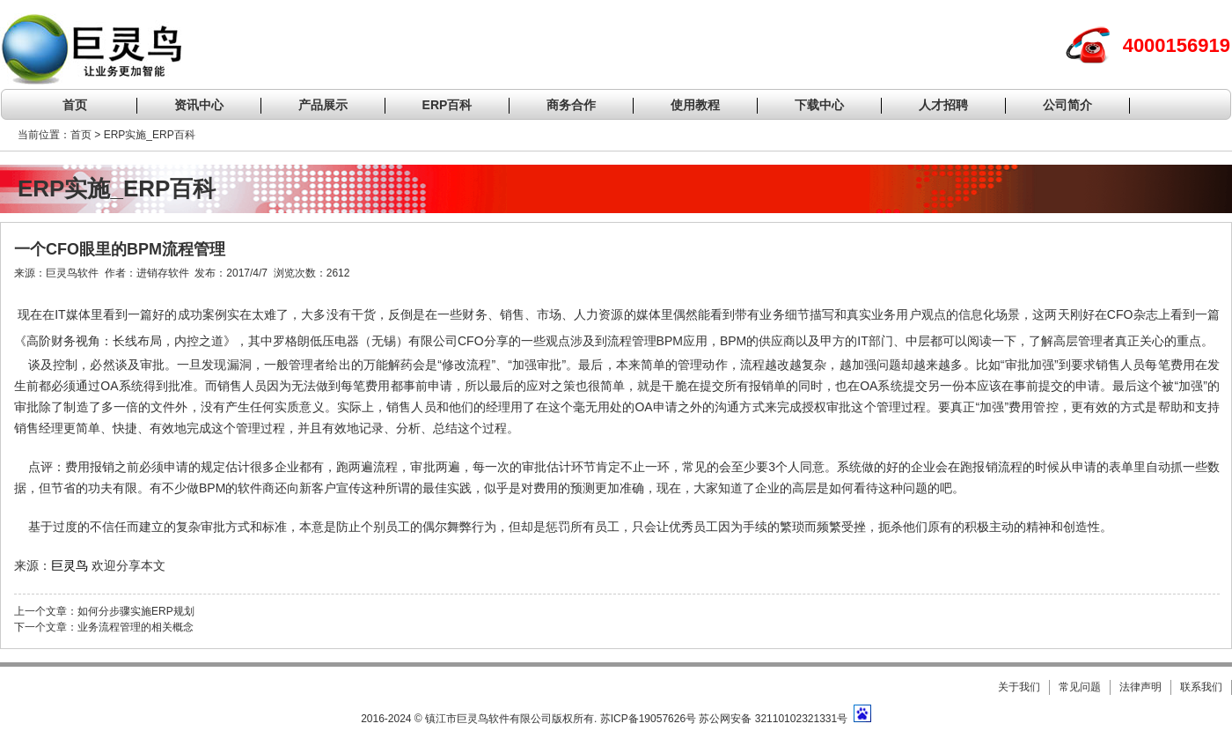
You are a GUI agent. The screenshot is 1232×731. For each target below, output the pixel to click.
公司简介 (1067, 105)
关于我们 (1019, 687)
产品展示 (323, 105)
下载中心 (819, 105)
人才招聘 (943, 105)
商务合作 (571, 105)
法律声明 (1140, 687)
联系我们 (1201, 687)
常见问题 (1080, 687)
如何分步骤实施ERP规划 (135, 611)
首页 (74, 105)
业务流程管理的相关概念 (135, 627)
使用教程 (695, 105)
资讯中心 (199, 105)
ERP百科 (447, 105)
